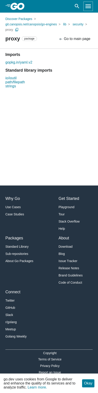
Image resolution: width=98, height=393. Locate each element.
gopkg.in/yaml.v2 (18, 62)
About (64, 238)
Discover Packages (18, 19)
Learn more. (37, 387)
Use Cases (13, 207)
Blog (62, 254)
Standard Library (17, 246)
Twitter (10, 300)
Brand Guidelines (71, 275)
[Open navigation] (88, 6)
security (78, 24)
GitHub (10, 307)
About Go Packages (19, 261)
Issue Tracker (68, 261)
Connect (12, 292)
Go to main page (74, 39)
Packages (14, 238)
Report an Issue (50, 372)
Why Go (12, 198)
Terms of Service (49, 359)
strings (10, 86)
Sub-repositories (16, 254)
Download (65, 246)
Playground (66, 207)
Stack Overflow (69, 221)
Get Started (69, 198)
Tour (62, 214)
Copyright (50, 353)
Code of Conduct (70, 282)
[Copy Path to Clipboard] (17, 30)
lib (64, 24)
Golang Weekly (16, 336)
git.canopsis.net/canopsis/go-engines (31, 24)
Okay (88, 383)
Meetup (10, 329)
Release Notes (69, 268)
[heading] (19, 6)
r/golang (11, 322)
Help (62, 228)
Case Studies (14, 214)
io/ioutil (11, 78)
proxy (9, 29)
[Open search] (77, 6)
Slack (9, 315)
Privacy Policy (50, 366)
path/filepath (15, 82)
